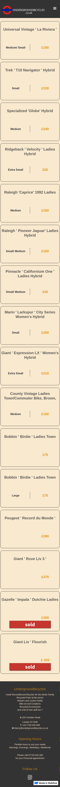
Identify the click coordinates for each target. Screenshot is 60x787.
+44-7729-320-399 (31, 725)
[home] (23, 9)
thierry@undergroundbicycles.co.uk (31, 728)
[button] (55, 8)
